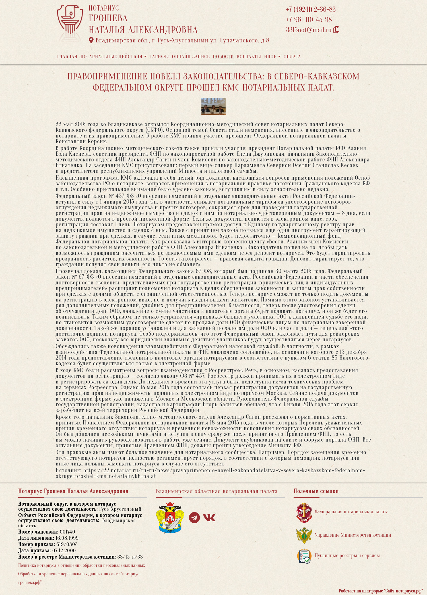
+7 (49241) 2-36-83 (311, 9)
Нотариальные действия (112, 57)
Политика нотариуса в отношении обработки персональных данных (81, 565)
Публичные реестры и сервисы (338, 556)
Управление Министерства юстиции (343, 535)
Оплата (292, 57)
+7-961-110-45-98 (309, 20)
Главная (67, 57)
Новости (223, 57)
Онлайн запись (191, 57)
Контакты (249, 57)
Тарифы (159, 57)
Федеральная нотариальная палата (342, 512)
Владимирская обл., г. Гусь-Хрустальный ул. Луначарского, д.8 (179, 40)
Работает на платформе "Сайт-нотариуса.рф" (381, 591)
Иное (270, 57)
